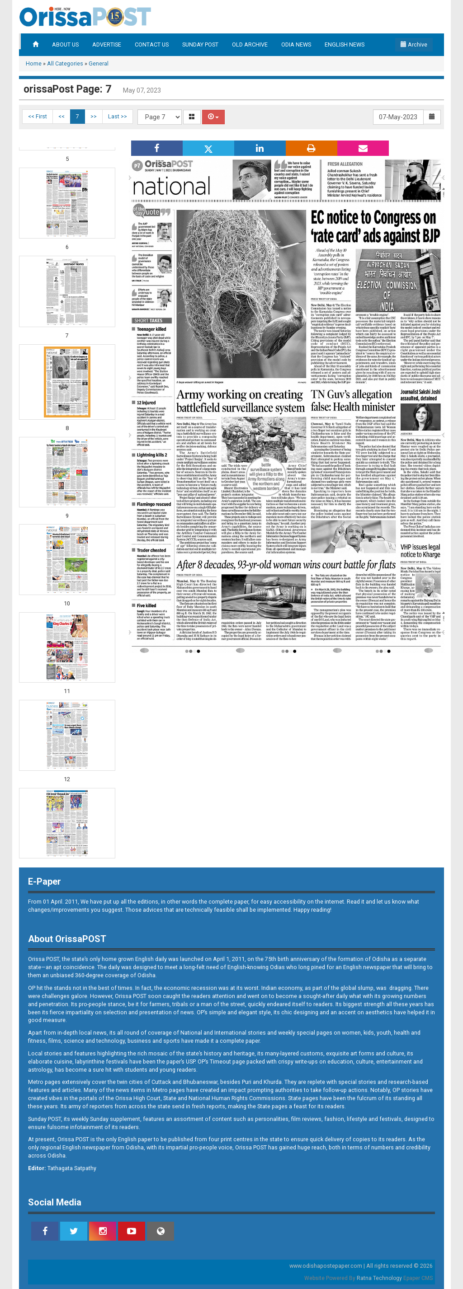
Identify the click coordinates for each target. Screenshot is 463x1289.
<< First (37, 116)
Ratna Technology (379, 1278)
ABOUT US (65, 44)
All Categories (65, 63)
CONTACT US (152, 44)
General (99, 63)
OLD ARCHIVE (250, 44)
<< (61, 116)
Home (34, 63)
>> (93, 116)
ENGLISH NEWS (344, 44)
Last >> (117, 116)
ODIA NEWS (296, 44)
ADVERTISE (106, 44)
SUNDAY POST (200, 44)
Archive (414, 44)
